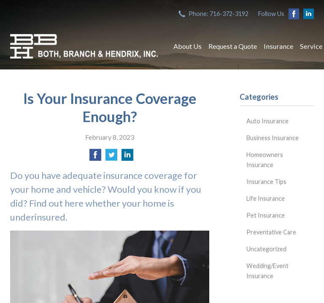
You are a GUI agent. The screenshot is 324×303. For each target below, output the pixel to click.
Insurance (278, 46)
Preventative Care (271, 232)
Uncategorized (266, 248)
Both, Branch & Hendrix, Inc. (84, 46)
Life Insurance (265, 198)
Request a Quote (232, 46)
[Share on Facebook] (95, 157)
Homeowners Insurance (264, 159)
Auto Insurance (267, 121)
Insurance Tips (266, 181)
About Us (187, 46)
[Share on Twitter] (111, 157)
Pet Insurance (265, 215)
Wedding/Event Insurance (267, 270)
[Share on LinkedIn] (127, 157)
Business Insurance (272, 137)
